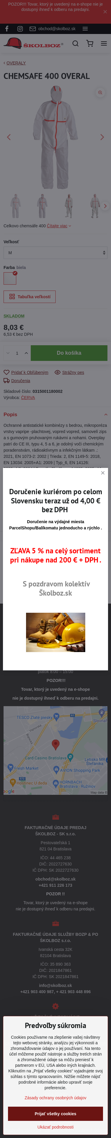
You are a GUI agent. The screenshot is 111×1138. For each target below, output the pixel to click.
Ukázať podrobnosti (56, 1127)
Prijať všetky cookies (55, 1113)
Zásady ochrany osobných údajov (55, 1097)
